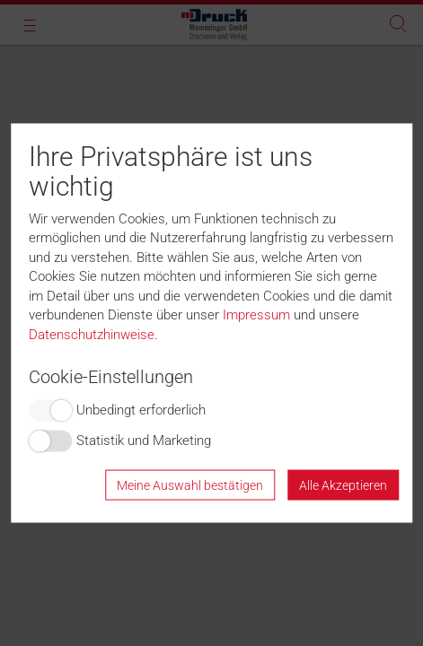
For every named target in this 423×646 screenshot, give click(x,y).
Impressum (256, 315)
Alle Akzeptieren (343, 484)
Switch (50, 410)
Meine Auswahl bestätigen (190, 484)
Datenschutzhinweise (91, 334)
